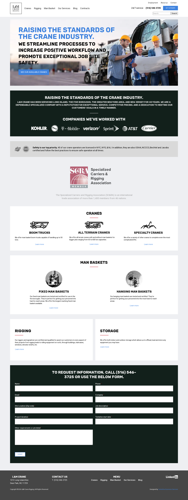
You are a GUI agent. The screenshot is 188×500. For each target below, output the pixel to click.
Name (18, 384)
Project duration (22, 417)
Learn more (39, 244)
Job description (102, 406)
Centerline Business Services (168, 489)
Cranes (27, 8)
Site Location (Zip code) (25, 406)
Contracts (85, 8)
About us (164, 3)
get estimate (170, 8)
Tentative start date (103, 417)
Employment (153, 3)
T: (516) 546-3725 (59, 480)
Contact (173, 3)
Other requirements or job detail (28, 428)
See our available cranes (34, 72)
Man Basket (49, 8)
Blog (75, 8)
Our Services (64, 8)
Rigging (37, 8)
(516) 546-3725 (153, 8)
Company (99, 395)
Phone (98, 384)
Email (18, 395)
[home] (16, 8)
